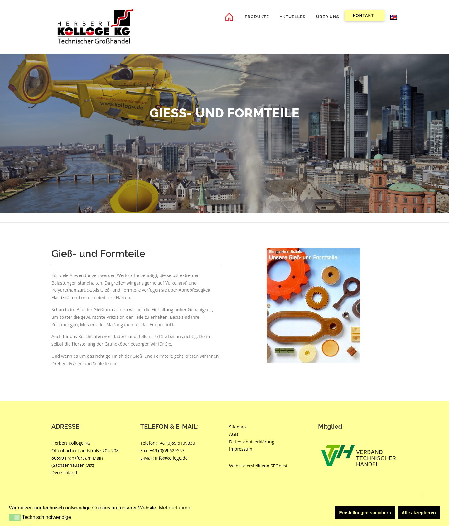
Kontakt (363, 15)
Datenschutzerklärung (251, 442)
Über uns (327, 16)
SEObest (279, 466)
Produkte (257, 16)
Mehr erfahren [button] (175, 507)
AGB (233, 434)
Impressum (240, 449)
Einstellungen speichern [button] (365, 512)
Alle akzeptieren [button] (419, 512)
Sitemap (237, 427)
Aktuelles (293, 16)
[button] (15, 517)
